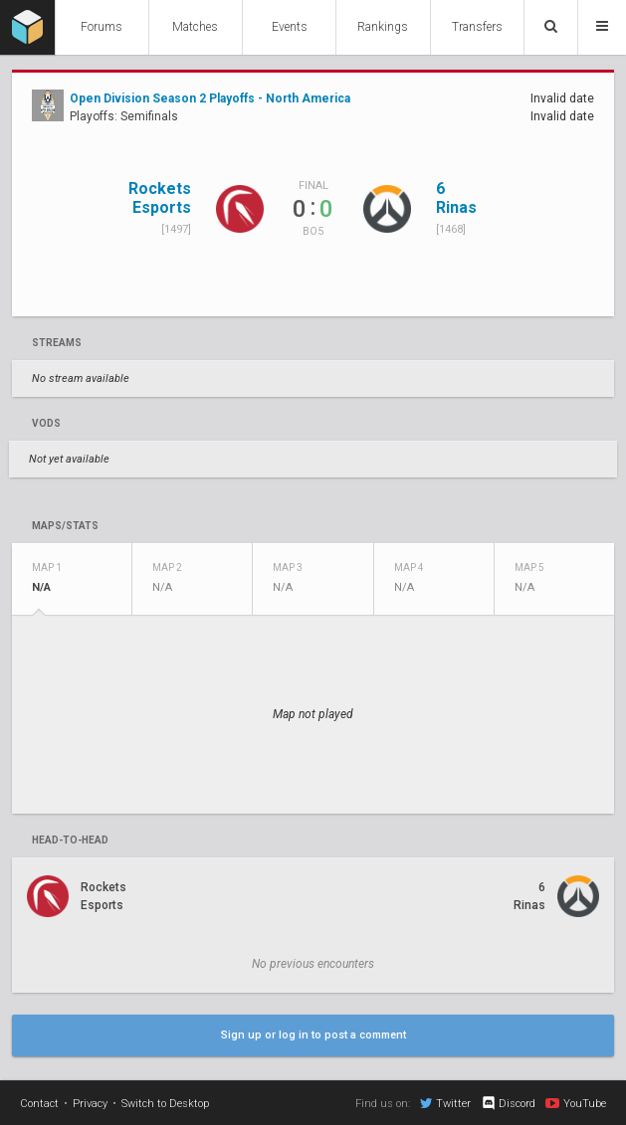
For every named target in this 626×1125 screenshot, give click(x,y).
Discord (508, 1103)
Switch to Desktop (165, 1103)
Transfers (477, 27)
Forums (101, 27)
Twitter (445, 1103)
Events (290, 27)
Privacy (90, 1103)
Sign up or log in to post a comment (313, 1035)
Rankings (382, 27)
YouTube (575, 1103)
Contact (39, 1103)
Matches (195, 27)
